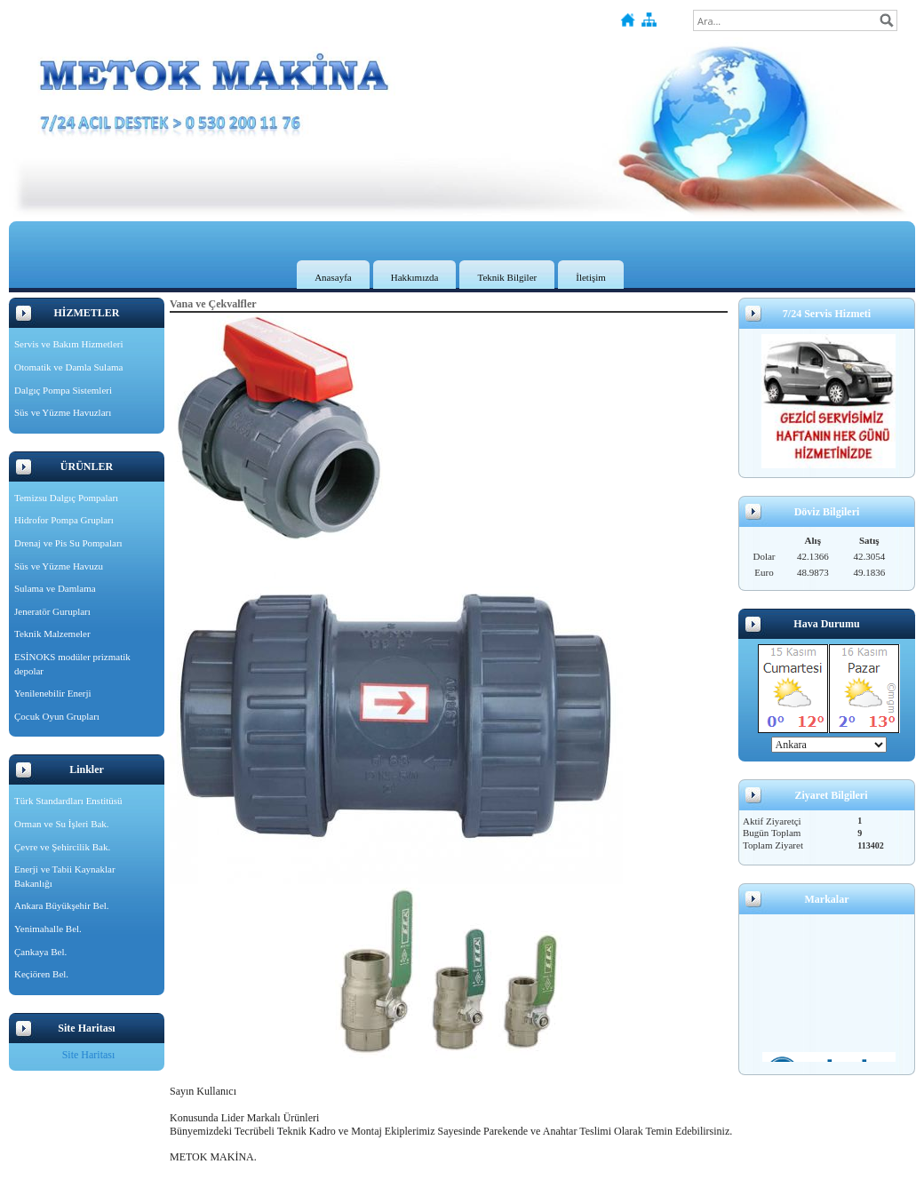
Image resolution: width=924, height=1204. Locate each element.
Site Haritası (89, 1055)
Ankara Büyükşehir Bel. (61, 905)
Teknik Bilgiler (507, 277)
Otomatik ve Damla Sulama (68, 367)
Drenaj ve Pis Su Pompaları (68, 543)
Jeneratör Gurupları (52, 611)
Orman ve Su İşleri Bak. (61, 823)
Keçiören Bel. (41, 974)
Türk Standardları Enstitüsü (68, 800)
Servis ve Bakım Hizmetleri (68, 344)
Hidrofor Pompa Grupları (64, 519)
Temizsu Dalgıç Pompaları (66, 497)
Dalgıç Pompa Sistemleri (63, 390)
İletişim (591, 277)
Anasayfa (333, 277)
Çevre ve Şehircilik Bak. (62, 846)
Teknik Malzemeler (52, 633)
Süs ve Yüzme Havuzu (58, 566)
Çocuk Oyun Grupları (57, 716)
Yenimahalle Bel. (48, 928)
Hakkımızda (415, 277)
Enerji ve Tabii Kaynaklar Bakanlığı (65, 876)
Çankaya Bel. (40, 951)
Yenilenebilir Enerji (53, 693)
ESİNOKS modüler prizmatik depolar (72, 663)
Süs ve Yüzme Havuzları (62, 412)
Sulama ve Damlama (55, 588)
